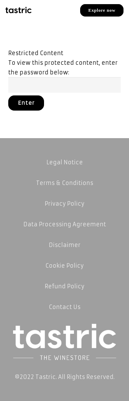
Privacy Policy (64, 203)
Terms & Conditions (64, 182)
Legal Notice (64, 162)
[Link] (19, 10)
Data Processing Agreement (64, 224)
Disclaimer (64, 244)
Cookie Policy (64, 265)
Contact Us (64, 307)
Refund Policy (64, 286)
